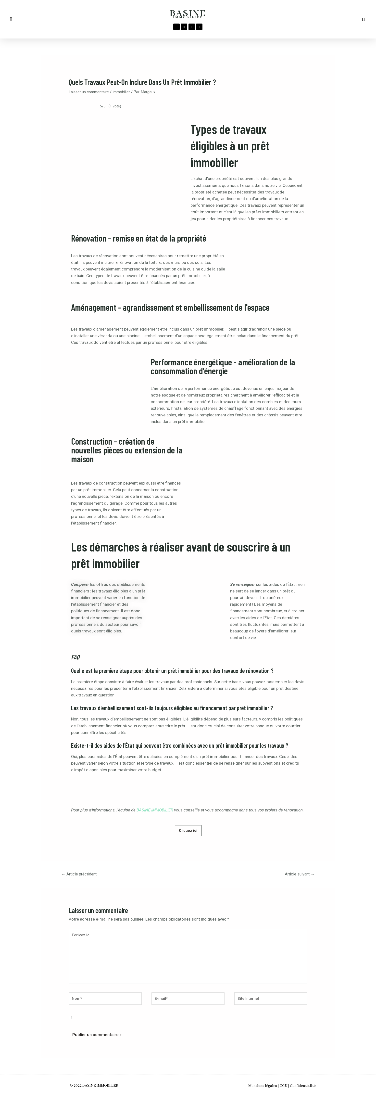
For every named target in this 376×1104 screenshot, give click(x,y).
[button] (11, 19)
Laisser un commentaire (91, 91)
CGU (283, 1093)
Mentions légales (254, 1093)
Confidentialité (311, 1093)
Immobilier (127, 91)
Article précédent (81, 874)
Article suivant (297, 874)
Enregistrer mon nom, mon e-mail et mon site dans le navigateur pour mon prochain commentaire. (169, 1025)
